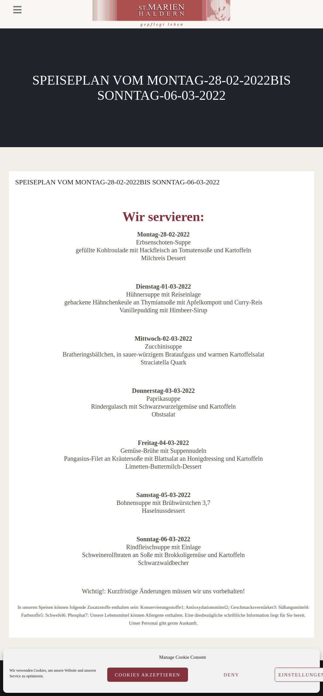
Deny (231, 674)
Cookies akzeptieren (147, 674)
